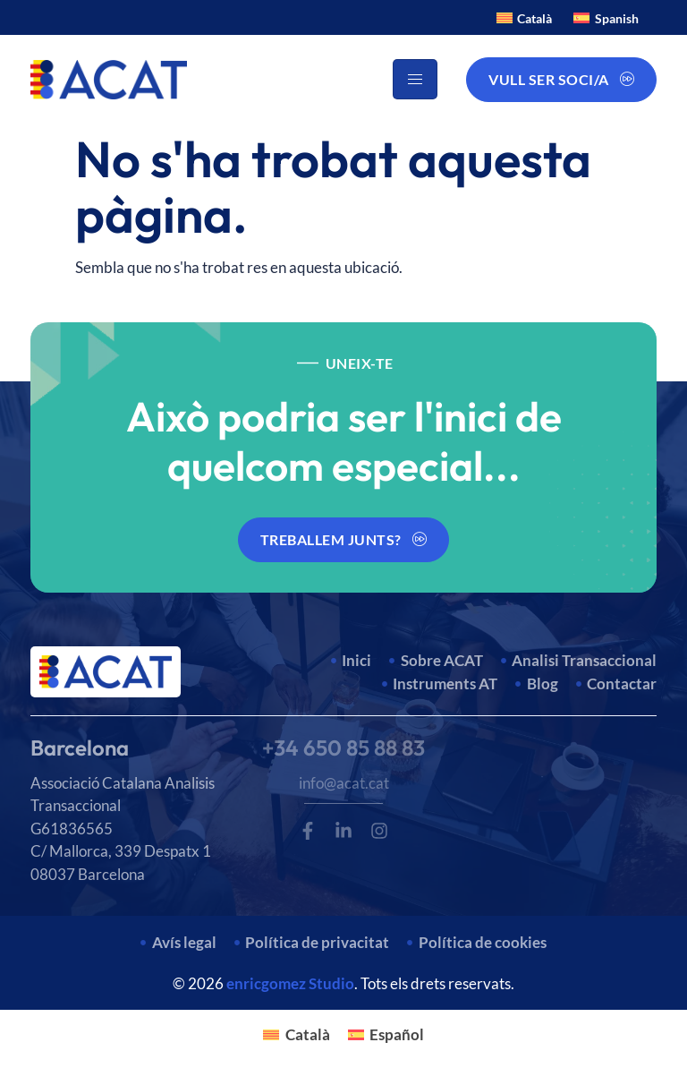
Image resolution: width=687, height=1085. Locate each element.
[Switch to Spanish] (606, 17)
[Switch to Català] (525, 17)
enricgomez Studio (290, 983)
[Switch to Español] (386, 1034)
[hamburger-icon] (415, 79)
